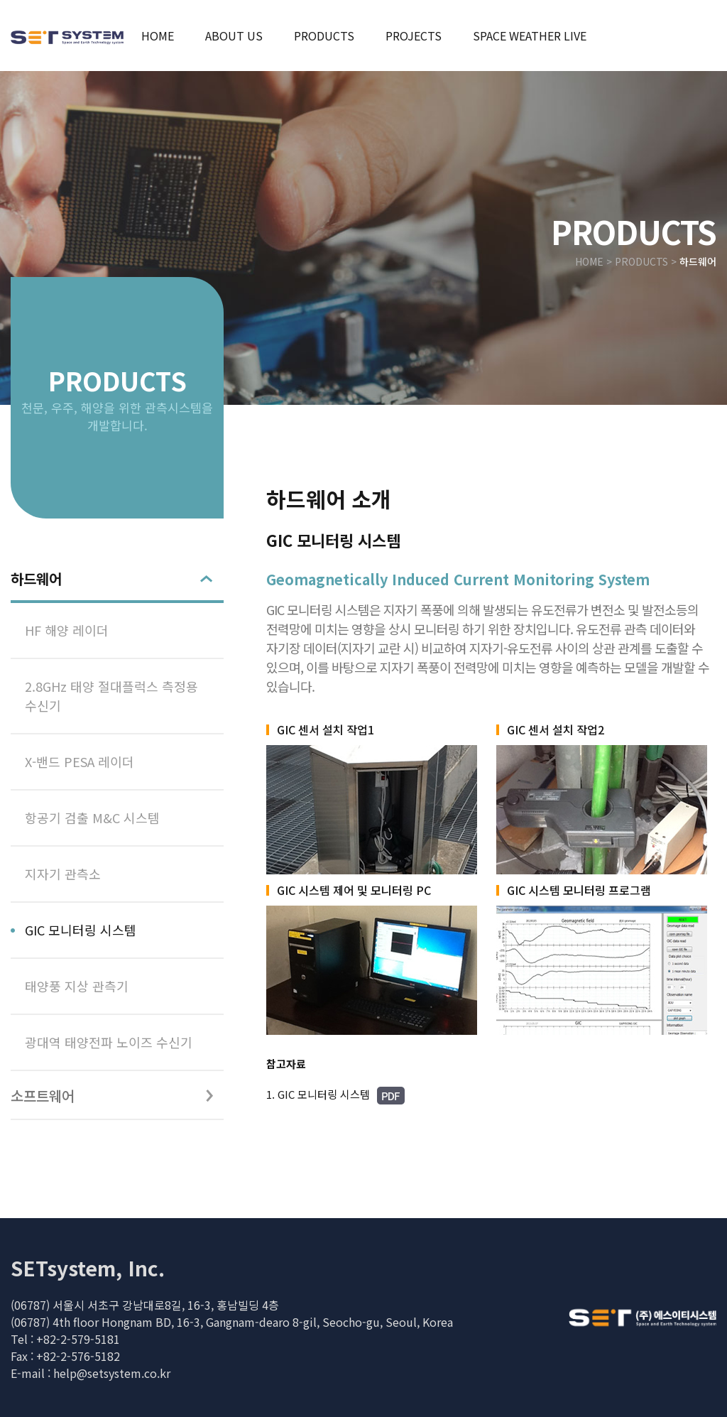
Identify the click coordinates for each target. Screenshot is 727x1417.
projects (414, 35)
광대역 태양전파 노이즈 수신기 (108, 1042)
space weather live (529, 35)
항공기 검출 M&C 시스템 (92, 817)
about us (234, 35)
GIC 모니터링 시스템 (80, 930)
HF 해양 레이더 (67, 630)
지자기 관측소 (63, 873)
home (157, 35)
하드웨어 (36, 578)
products (324, 35)
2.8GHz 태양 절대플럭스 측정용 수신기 (111, 696)
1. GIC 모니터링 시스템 (335, 1095)
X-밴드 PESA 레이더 (79, 761)
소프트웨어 (43, 1095)
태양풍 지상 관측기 (77, 986)
